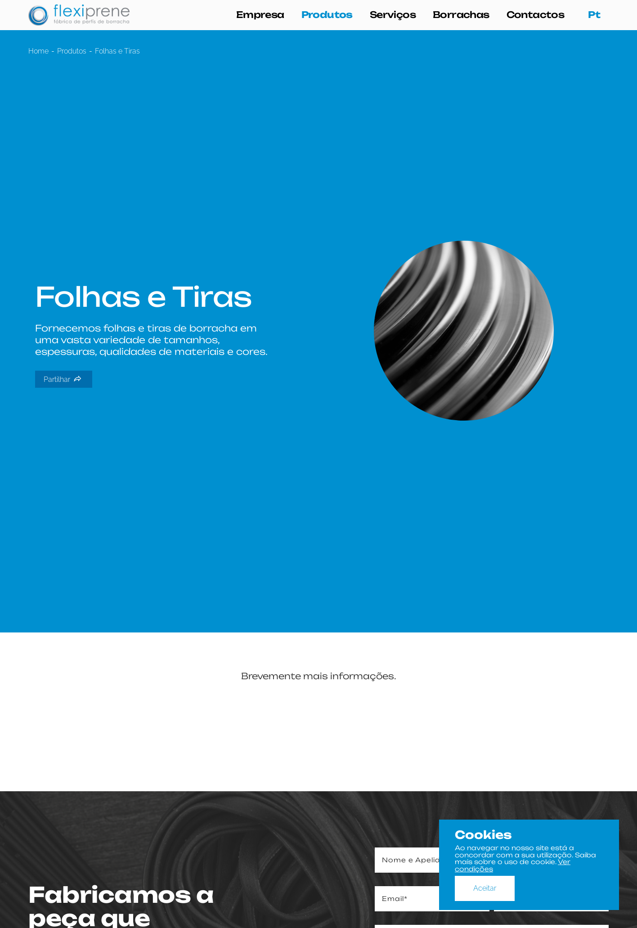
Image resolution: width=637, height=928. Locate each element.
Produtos (327, 15)
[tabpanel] (318, 330)
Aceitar (484, 888)
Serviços (393, 15)
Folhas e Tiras (117, 51)
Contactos (536, 15)
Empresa (260, 15)
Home (38, 51)
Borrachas (461, 15)
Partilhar (62, 379)
